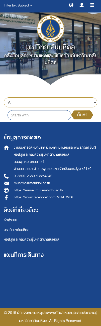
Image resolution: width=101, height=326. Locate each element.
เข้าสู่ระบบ (10, 220)
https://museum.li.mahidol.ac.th (38, 190)
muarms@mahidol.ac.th (32, 183)
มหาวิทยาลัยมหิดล (16, 230)
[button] (71, 4)
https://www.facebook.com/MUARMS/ (43, 197)
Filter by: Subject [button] (18, 5)
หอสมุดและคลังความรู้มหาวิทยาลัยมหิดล (31, 239)
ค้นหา (82, 115)
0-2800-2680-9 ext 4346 (33, 176)
